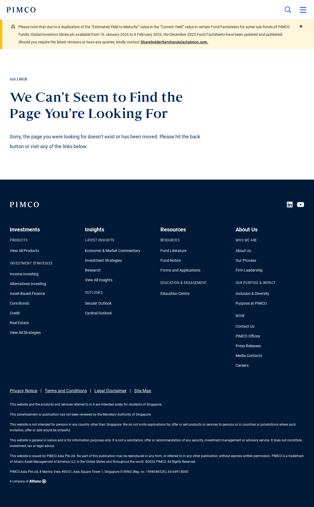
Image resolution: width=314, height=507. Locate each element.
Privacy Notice (23, 390)
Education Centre (174, 293)
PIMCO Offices (248, 336)
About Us (243, 250)
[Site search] (288, 10)
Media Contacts (249, 355)
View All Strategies (25, 332)
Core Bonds (19, 303)
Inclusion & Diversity (252, 293)
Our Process (246, 260)
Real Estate (19, 323)
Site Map (142, 390)
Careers (242, 365)
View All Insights (98, 280)
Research (93, 270)
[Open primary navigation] (303, 10)
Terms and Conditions (66, 390)
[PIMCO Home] (21, 9)
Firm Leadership (249, 270)
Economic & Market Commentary (112, 250)
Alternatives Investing (28, 284)
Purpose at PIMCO (251, 303)
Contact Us (245, 326)
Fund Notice (170, 260)
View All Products (24, 250)
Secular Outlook (98, 303)
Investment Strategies (103, 260)
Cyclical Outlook (98, 313)
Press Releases (248, 346)
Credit (15, 313)
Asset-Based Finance (27, 293)
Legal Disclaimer (110, 390)
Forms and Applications (180, 270)
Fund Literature (173, 250)
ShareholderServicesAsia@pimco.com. (174, 42)
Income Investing (24, 274)
